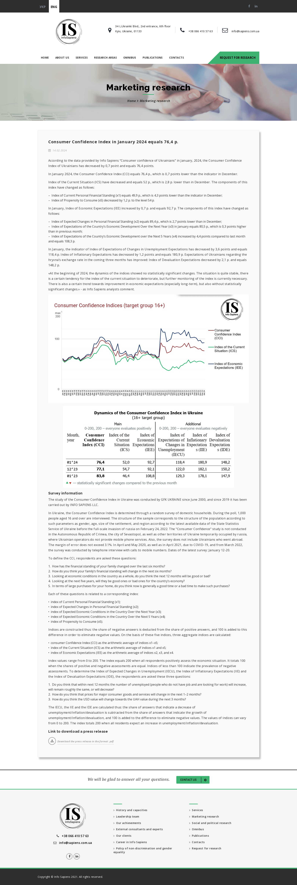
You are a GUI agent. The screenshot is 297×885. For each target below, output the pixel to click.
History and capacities (130, 810)
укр (43, 7)
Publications (153, 57)
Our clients (122, 836)
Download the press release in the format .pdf (85, 741)
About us (62, 57)
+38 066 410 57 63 (200, 31)
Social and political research (210, 823)
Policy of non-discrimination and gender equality (143, 850)
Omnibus (129, 57)
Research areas (105, 57)
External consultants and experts (138, 829)
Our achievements (127, 823)
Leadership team (126, 816)
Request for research (238, 58)
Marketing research (155, 101)
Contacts (176, 57)
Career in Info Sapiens (130, 842)
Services (82, 57)
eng (54, 7)
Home (45, 57)
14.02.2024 (57, 150)
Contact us (194, 780)
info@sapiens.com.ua (245, 31)
